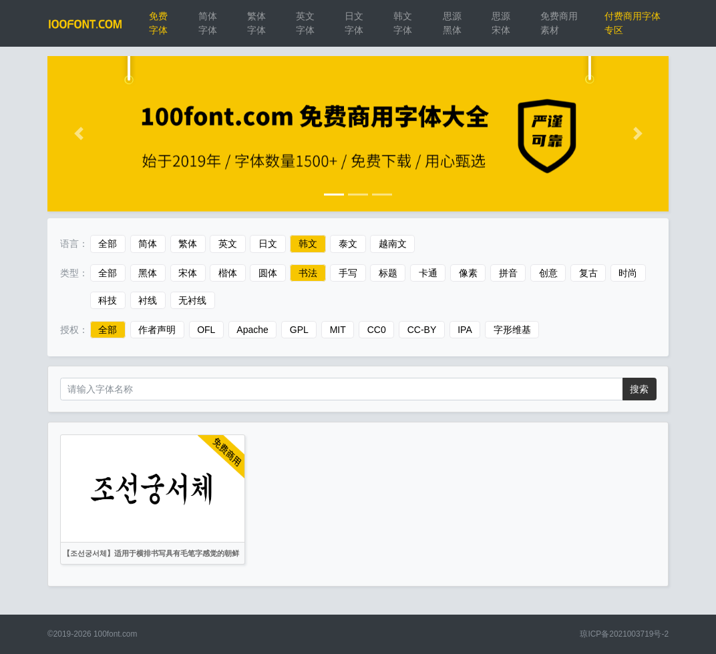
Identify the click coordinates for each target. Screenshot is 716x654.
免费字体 (158, 23)
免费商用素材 (559, 23)
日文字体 (354, 23)
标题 (388, 273)
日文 (267, 243)
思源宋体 (501, 23)
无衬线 (192, 300)
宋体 (187, 273)
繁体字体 (256, 23)
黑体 (147, 273)
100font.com (115, 634)
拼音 (508, 273)
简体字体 (207, 23)
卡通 (428, 273)
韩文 (308, 243)
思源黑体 (452, 23)
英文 (227, 243)
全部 (107, 243)
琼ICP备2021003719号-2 (624, 634)
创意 (548, 273)
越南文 (393, 243)
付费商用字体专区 (632, 23)
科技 (107, 300)
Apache (252, 329)
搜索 (639, 389)
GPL (299, 329)
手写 (348, 273)
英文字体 (305, 23)
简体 (147, 243)
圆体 (267, 273)
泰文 (348, 243)
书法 (308, 273)
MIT (338, 329)
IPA (465, 329)
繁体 (187, 243)
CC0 (376, 329)
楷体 (227, 273)
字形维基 (512, 329)
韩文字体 (402, 23)
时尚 (627, 273)
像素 (468, 273)
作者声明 (157, 329)
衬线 (147, 300)
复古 (588, 273)
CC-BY (422, 329)
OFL (206, 329)
